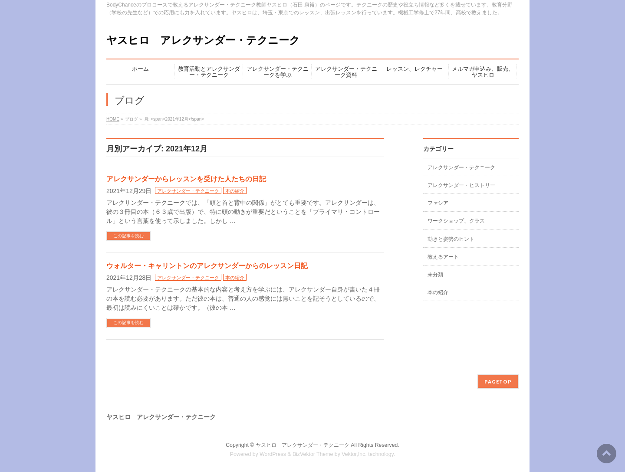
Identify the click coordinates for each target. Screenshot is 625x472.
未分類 (435, 275)
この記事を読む (128, 235)
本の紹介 (234, 190)
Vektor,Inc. (354, 454)
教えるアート (443, 257)
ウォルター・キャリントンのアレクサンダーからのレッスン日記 (207, 265)
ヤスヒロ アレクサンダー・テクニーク (203, 40)
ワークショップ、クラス (456, 221)
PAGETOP (498, 381)
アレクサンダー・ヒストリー (461, 185)
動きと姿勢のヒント (451, 239)
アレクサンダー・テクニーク (188, 190)
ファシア (438, 203)
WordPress (273, 454)
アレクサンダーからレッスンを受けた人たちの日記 (186, 179)
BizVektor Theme (313, 454)
